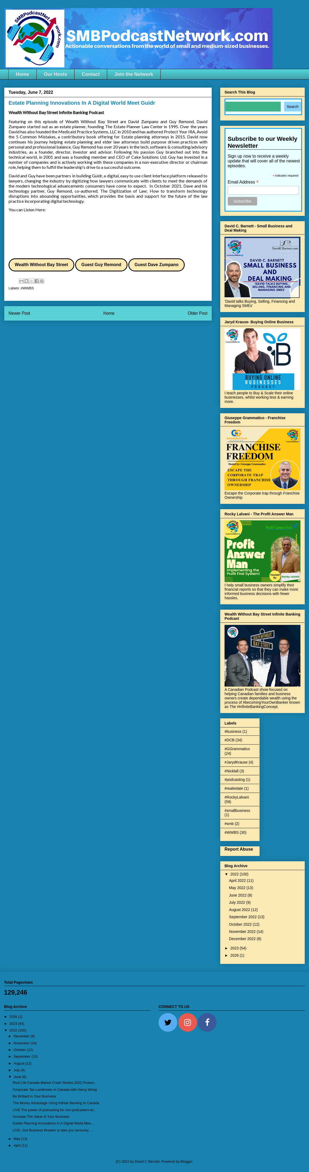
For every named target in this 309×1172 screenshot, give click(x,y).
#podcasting (235, 779)
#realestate (234, 788)
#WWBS (27, 288)
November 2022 (243, 931)
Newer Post (19, 313)
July (17, 1070)
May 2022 (237, 888)
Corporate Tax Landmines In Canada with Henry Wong (55, 1090)
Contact (91, 74)
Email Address (243, 182)
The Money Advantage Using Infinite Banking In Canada (56, 1103)
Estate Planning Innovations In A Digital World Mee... (53, 1123)
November (22, 1043)
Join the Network (133, 74)
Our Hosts (55, 74)
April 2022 (238, 880)
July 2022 (237, 902)
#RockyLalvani (237, 797)
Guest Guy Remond (101, 264)
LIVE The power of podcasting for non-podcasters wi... (54, 1110)
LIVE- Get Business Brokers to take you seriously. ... (53, 1130)
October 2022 (241, 924)
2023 (235, 948)
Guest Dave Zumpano (156, 264)
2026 (235, 955)
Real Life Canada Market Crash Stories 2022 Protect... (54, 1083)
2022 (235, 874)
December (22, 1036)
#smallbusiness (237, 810)
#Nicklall (231, 771)
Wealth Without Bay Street (41, 264)
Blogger (186, 1161)
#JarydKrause (236, 762)
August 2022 (240, 910)
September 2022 (243, 917)
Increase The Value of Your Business (41, 1117)
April (18, 1145)
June (18, 1077)
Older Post (197, 313)
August (19, 1063)
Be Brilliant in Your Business (34, 1096)
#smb (229, 823)
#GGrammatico (237, 749)
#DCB (229, 740)
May (17, 1139)
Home (22, 74)
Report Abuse (239, 849)
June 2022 (238, 895)
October (20, 1050)
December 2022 (243, 939)
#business (233, 731)
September (23, 1056)
